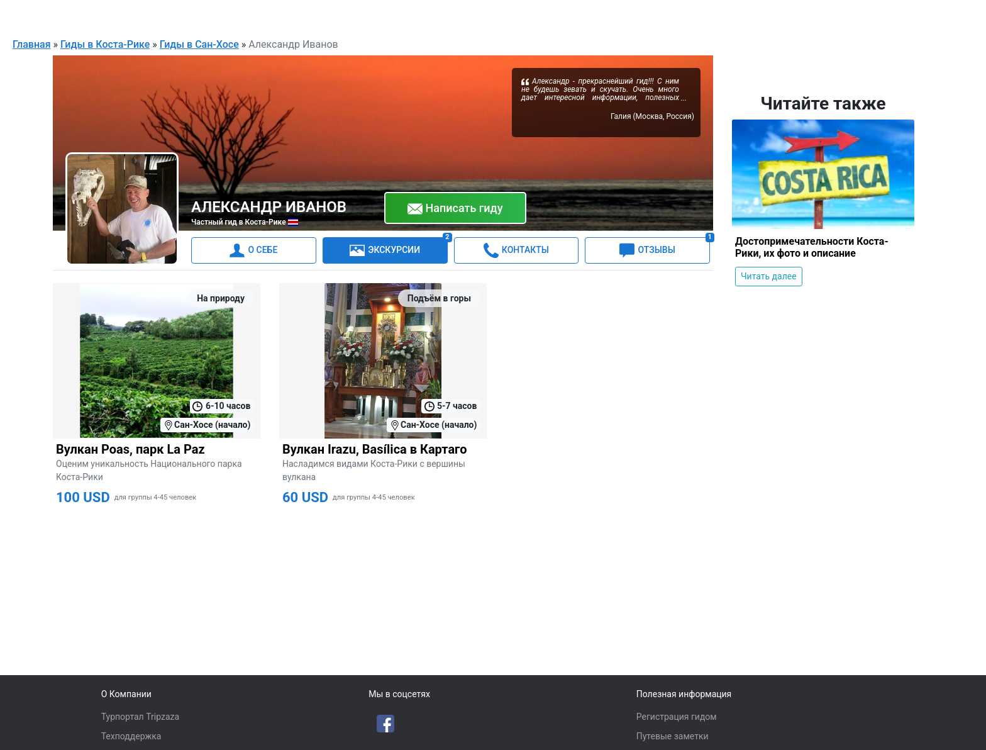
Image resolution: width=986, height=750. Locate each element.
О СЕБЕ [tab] (253, 249)
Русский (818, 16)
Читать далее (769, 276)
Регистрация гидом (676, 717)
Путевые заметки (672, 736)
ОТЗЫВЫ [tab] (664, 247)
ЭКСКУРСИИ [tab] (398, 247)
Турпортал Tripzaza (140, 717)
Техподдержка (131, 736)
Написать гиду (455, 208)
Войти (946, 15)
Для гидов (893, 15)
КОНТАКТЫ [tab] (516, 249)
